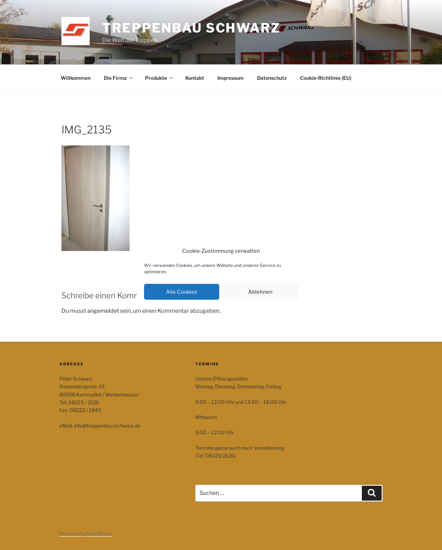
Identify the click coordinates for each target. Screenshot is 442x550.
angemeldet (103, 310)
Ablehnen (260, 292)
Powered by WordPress (85, 534)
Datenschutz (272, 78)
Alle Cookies (181, 292)
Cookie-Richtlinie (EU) (325, 78)
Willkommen (75, 78)
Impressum (230, 78)
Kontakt (194, 78)
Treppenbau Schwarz (191, 28)
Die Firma (118, 78)
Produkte (159, 78)
